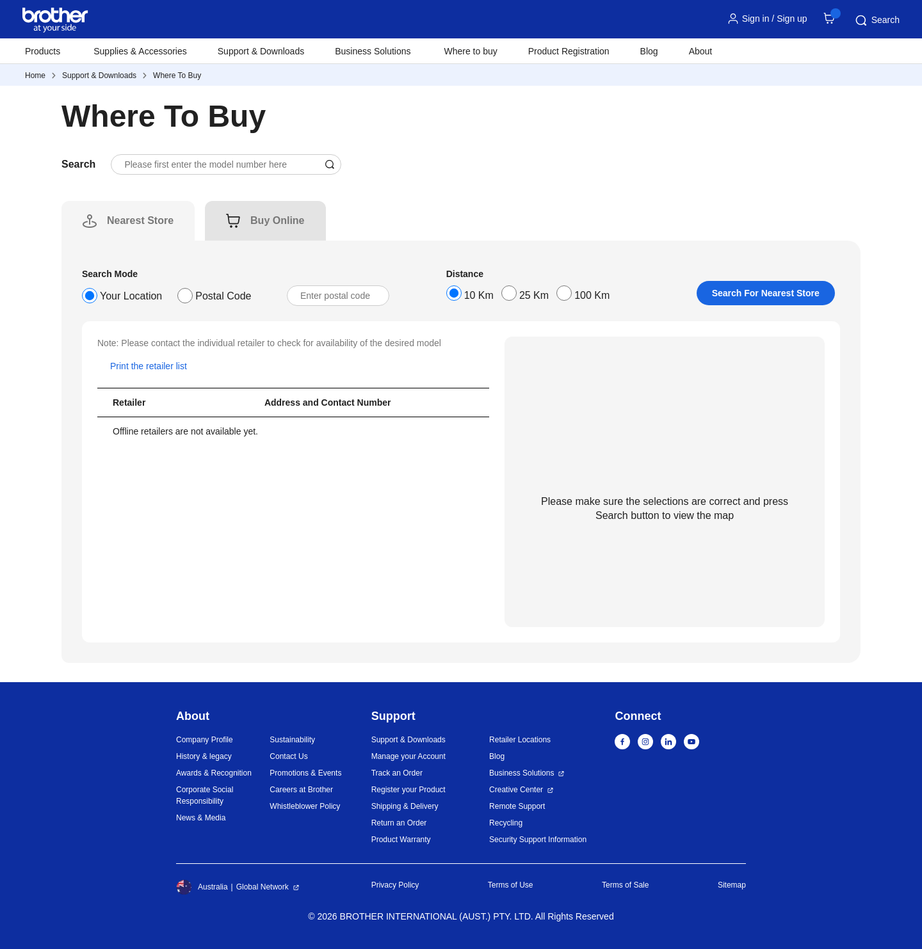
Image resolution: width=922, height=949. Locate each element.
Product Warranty (401, 839)
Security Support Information (537, 839)
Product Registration (569, 51)
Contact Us (288, 756)
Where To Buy (177, 75)
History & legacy (204, 756)
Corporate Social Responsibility (204, 795)
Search (876, 20)
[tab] (140, 220)
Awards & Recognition (214, 773)
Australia (202, 887)
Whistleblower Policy (305, 806)
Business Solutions (521, 773)
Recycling (505, 822)
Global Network (262, 886)
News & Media (200, 817)
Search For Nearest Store (766, 293)
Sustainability (292, 739)
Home (35, 75)
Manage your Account (408, 756)
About (701, 51)
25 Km (534, 295)
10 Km (479, 295)
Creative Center (516, 789)
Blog (649, 51)
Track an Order (397, 773)
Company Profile (204, 739)
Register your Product (408, 789)
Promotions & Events (305, 773)
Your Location (131, 296)
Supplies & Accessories (140, 51)
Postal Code (223, 296)
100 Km (592, 295)
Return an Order (399, 822)
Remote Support (517, 806)
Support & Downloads (261, 51)
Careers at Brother (301, 789)
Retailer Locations (520, 739)
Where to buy (470, 51)
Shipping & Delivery (405, 806)
